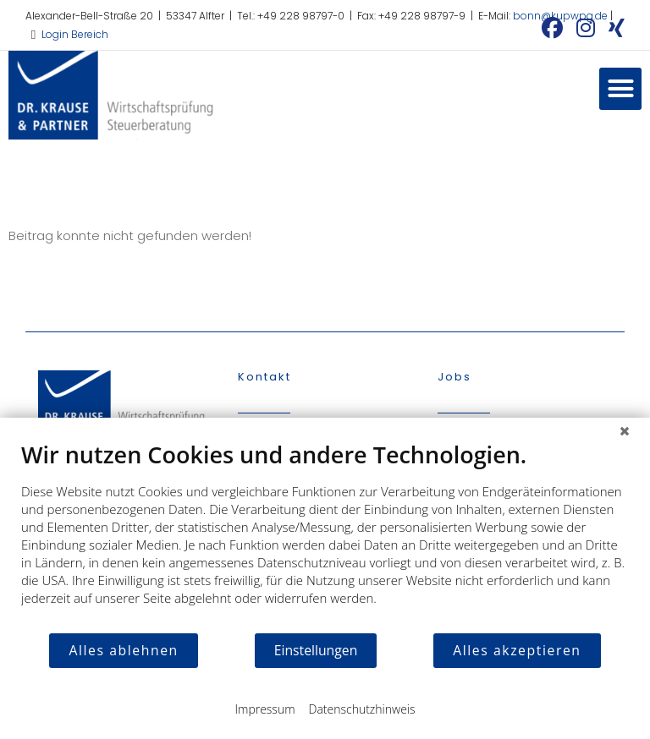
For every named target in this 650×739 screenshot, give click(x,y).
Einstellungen (316, 650)
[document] (325, 536)
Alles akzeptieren (517, 650)
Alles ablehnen (123, 650)
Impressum (264, 709)
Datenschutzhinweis (362, 709)
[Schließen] (624, 430)
